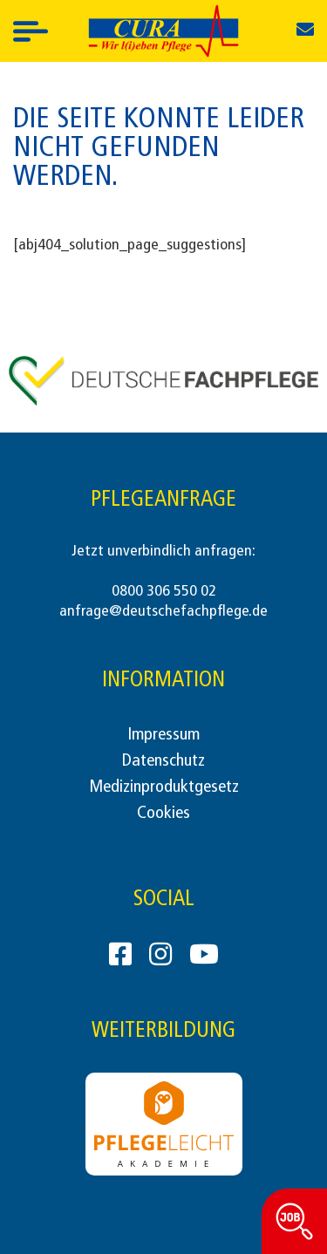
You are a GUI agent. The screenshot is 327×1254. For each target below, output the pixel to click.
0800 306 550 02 (164, 591)
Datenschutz (163, 761)
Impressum (163, 735)
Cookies (163, 813)
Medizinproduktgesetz (164, 787)
